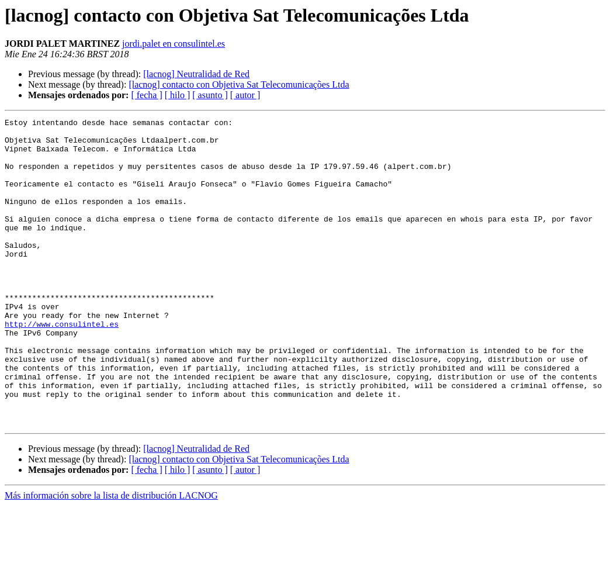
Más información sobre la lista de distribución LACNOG (111, 557)
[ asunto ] (209, 95)
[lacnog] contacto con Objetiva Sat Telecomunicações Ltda (239, 84)
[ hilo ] (177, 95)
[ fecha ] (146, 95)
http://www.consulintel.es (62, 366)
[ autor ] (245, 95)
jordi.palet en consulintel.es (173, 44)
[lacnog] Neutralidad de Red (196, 74)
